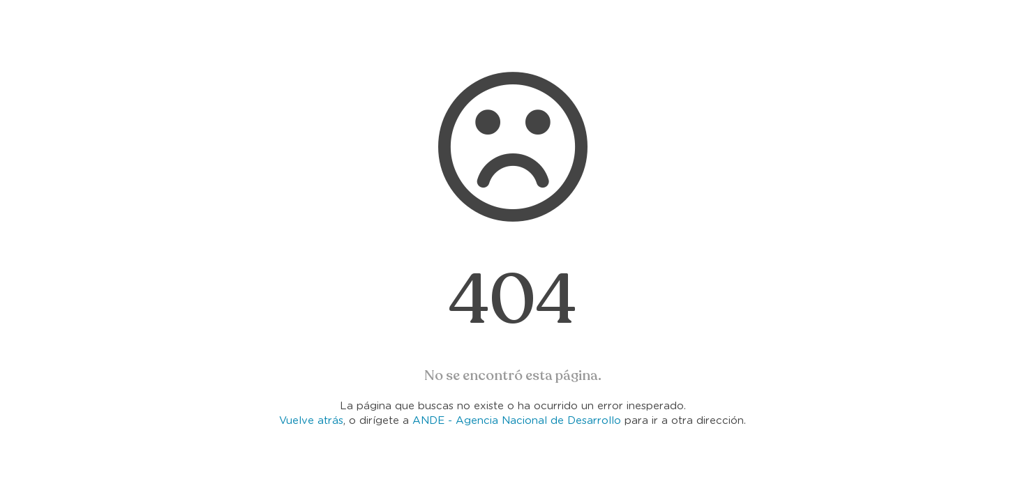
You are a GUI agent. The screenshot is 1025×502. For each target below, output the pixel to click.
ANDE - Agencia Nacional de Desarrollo (516, 421)
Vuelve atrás (311, 421)
